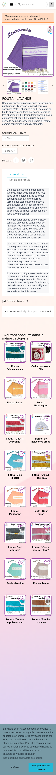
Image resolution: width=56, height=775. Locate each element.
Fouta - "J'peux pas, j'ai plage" (40, 548)
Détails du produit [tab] (19, 179)
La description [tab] (17, 174)
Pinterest (31, 160)
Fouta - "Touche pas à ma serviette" (41, 621)
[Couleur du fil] (15, 138)
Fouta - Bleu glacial (15, 476)
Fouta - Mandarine (15, 512)
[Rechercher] (34, 4)
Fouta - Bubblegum (40, 404)
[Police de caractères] (9, 151)
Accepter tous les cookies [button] (41, 767)
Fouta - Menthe (15, 583)
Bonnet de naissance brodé (41, 440)
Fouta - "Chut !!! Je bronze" (15, 440)
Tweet (24, 160)
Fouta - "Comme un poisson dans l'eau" (15, 621)
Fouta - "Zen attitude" (15, 548)
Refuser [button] (15, 767)
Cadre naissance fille (40, 368)
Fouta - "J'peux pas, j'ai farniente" (40, 476)
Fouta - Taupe (41, 583)
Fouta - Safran (15, 402)
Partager (16, 160)
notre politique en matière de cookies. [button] (23, 758)
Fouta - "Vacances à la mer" (15, 368)
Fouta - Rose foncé (41, 512)
